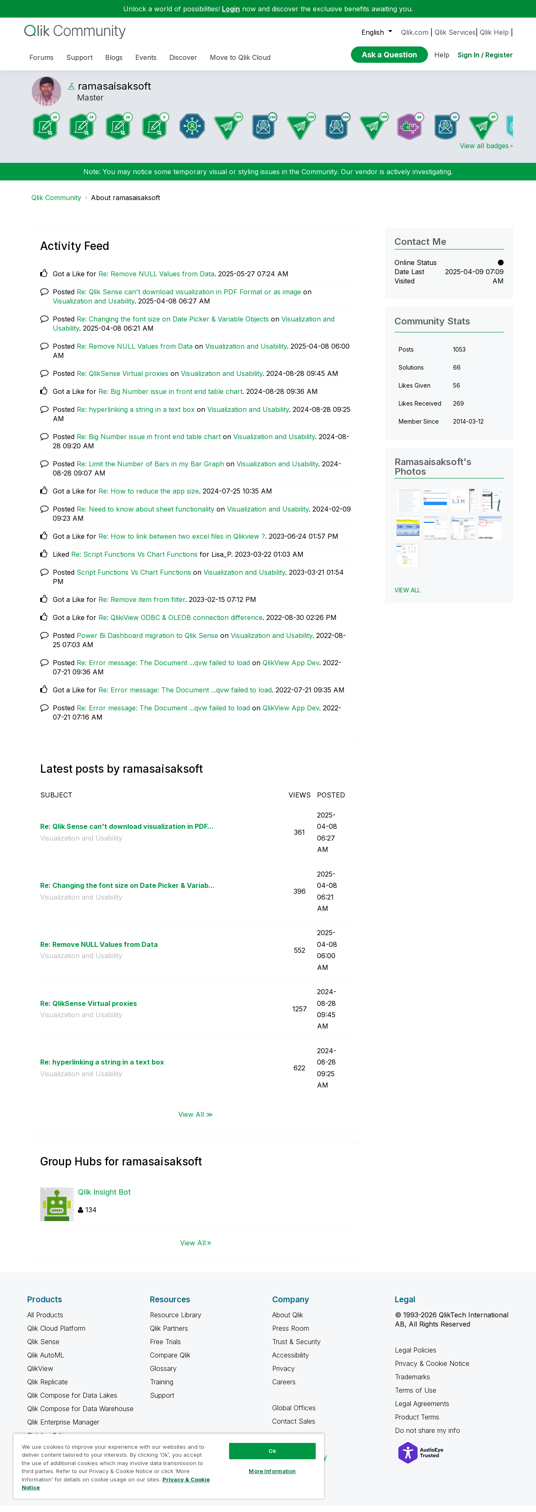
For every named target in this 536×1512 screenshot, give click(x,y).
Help (441, 55)
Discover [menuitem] (183, 57)
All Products (45, 1321)
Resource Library (175, 1321)
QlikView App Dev (291, 669)
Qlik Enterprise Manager (63, 1428)
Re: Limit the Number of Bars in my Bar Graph (150, 470)
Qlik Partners (169, 1334)
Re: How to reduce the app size (148, 497)
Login (231, 9)
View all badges (484, 152)
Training (161, 1388)
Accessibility (290, 1361)
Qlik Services (455, 32)
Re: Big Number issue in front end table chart (170, 397)
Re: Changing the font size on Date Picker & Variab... (127, 891)
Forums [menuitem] (41, 57)
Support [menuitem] (79, 57)
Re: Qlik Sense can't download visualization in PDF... (127, 832)
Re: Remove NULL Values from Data (156, 280)
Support (162, 1401)
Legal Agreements (422, 1410)
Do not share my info (428, 1436)
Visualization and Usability (93, 307)
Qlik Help (494, 32)
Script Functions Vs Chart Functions (134, 578)
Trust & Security (296, 1348)
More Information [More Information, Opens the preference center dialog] (272, 1471)
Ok (272, 1451)
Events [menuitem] (146, 57)
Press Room (290, 1334)
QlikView (40, 1375)
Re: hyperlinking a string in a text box (136, 415)
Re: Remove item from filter (141, 606)
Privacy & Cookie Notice (432, 1369)
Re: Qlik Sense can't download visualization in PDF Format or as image (189, 298)
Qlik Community (56, 204)
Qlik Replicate (47, 1388)
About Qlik (287, 1321)
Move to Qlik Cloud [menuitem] (240, 57)
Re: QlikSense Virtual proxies (122, 379)
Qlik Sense (43, 1348)
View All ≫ (195, 1120)
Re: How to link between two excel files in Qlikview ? (181, 542)
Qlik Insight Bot (104, 1198)
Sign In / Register (485, 55)
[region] (168, 1466)
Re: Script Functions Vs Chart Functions (134, 560)
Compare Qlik (170, 1361)
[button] (408, 506)
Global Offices (294, 1414)
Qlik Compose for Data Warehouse (80, 1415)
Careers (284, 1388)
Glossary (163, 1375)
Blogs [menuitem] (114, 57)
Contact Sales (293, 1427)
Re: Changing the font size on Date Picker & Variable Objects (173, 325)
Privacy (283, 1375)
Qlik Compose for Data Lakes (72, 1401)
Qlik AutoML (45, 1361)
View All (193, 1249)
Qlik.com (414, 32)
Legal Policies (415, 1356)
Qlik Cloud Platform (56, 1334)
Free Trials (165, 1348)
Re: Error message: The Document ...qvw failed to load (163, 669)
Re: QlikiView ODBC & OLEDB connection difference (180, 624)
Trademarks (412, 1383)
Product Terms (417, 1423)
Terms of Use (415, 1396)
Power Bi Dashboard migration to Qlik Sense (147, 642)
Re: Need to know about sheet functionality (145, 515)
